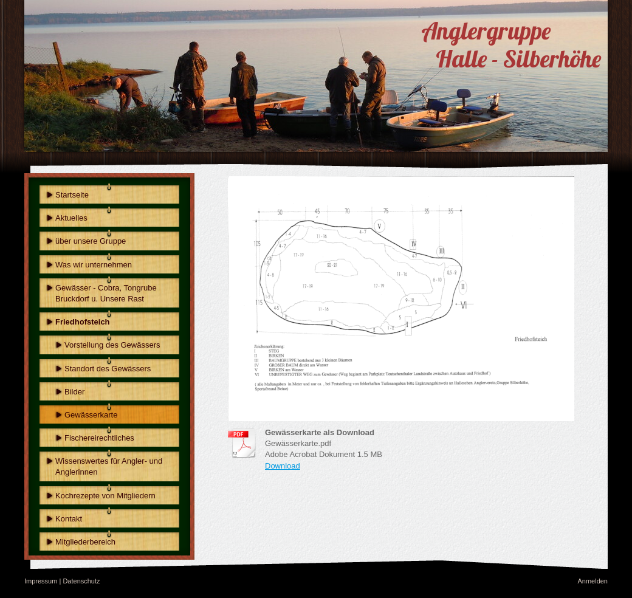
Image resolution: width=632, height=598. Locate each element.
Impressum (40, 581)
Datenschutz (81, 581)
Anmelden (592, 581)
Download (282, 465)
